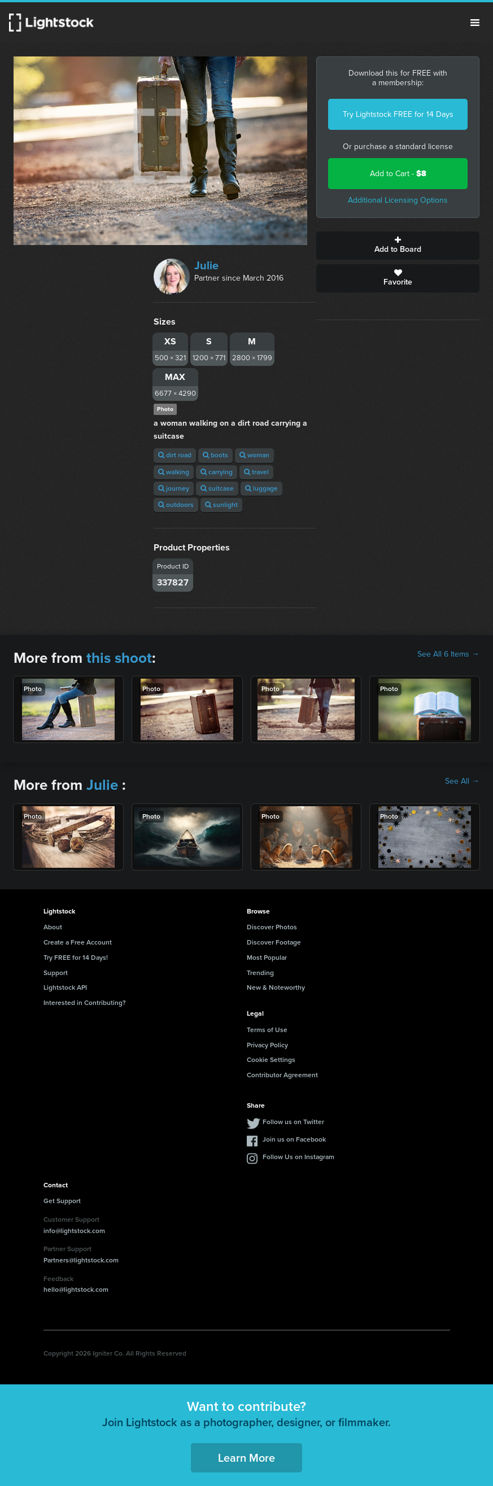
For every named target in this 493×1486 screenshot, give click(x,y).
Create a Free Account (77, 942)
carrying (216, 472)
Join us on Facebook (294, 1139)
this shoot (119, 657)
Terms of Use (267, 1030)
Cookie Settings (271, 1060)
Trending (260, 973)
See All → (462, 781)
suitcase (217, 488)
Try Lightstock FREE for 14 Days (398, 114)
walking (173, 472)
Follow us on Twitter (293, 1122)
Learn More (246, 1457)
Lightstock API (65, 987)
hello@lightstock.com (75, 1289)
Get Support (62, 1201)
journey (173, 488)
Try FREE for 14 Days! (75, 957)
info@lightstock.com (74, 1231)
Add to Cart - (398, 174)
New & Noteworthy (276, 987)
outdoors (176, 505)
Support (55, 973)
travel (256, 472)
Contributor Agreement (282, 1075)
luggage (261, 488)
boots (215, 455)
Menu (475, 23)
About (52, 927)
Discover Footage (274, 942)
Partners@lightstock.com (81, 1260)
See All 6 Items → (448, 654)
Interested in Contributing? (84, 1003)
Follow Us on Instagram (298, 1157)
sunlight (221, 505)
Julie (206, 265)
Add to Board (398, 245)
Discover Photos (272, 927)
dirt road (174, 455)
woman (254, 455)
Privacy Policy (267, 1045)
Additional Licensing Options (398, 200)
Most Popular (267, 957)
